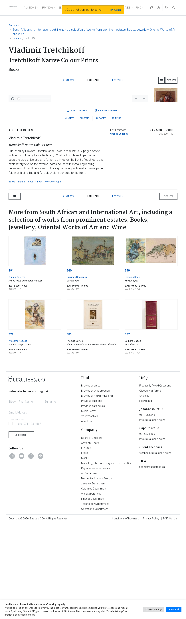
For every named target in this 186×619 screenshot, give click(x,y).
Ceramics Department (93, 583)
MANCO (85, 553)
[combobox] (13, 495)
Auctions (14, 25)
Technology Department (95, 598)
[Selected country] (12, 518)
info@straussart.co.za (152, 514)
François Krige (132, 372)
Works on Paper (53, 276)
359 (127, 365)
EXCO (84, 548)
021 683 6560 (147, 528)
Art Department (89, 568)
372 (11, 429)
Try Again (115, 9)
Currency (107, 205)
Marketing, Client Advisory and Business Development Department (118, 558)
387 (127, 429)
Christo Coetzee (17, 372)
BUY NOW (47, 7)
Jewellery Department (93, 578)
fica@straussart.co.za (152, 561)
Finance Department (92, 593)
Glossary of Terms (150, 485)
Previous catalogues (93, 500)
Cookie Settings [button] (153, 609)
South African (35, 276)
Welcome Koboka (18, 436)
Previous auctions (91, 495)
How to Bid (145, 495)
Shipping (144, 490)
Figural (21, 276)
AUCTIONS (30, 7)
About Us (86, 516)
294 (11, 365)
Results (171, 80)
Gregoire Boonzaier (77, 372)
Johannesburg (149, 504)
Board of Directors (91, 532)
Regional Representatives (95, 563)
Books (17, 38)
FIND (138, 7)
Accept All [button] (173, 609)
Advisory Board (90, 537)
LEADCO (86, 543)
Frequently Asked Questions (155, 480)
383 (69, 429)
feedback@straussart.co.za (155, 547)
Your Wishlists (89, 511)
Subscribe (21, 530)
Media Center (88, 506)
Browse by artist (90, 480)
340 (69, 365)
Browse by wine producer (95, 485)
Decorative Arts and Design (96, 573)
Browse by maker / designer (97, 490)
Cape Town (147, 523)
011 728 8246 (147, 509)
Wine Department (91, 588)
